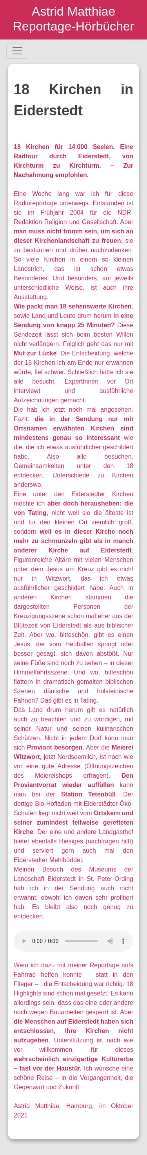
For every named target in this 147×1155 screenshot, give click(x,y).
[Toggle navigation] (17, 51)
